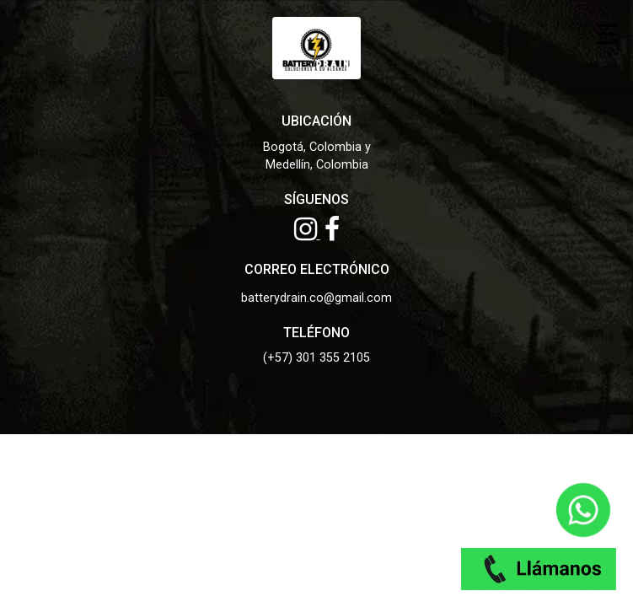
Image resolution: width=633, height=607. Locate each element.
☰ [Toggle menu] (607, 33)
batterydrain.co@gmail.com (316, 298)
